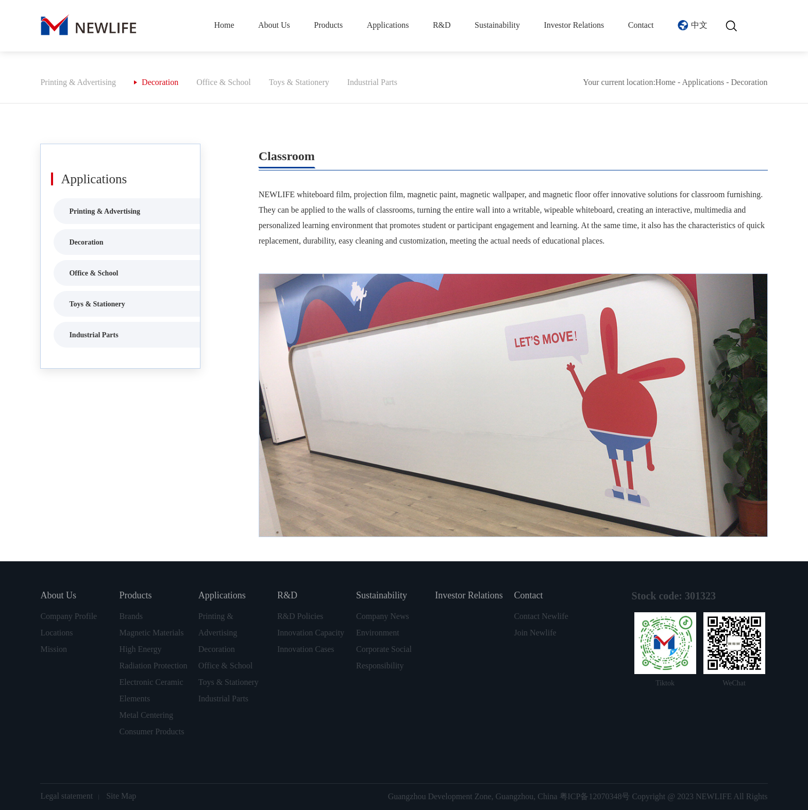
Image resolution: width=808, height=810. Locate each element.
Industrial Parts (372, 82)
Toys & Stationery (299, 82)
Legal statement (66, 795)
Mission (53, 649)
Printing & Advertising (78, 82)
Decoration (160, 82)
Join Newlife (535, 632)
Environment (377, 632)
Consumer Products (152, 731)
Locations (56, 632)
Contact (641, 25)
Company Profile (68, 616)
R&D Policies (300, 616)
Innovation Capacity (310, 632)
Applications (388, 25)
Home (224, 25)
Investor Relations (574, 25)
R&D (442, 25)
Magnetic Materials (152, 632)
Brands (131, 616)
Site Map (121, 795)
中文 (699, 25)
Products (328, 25)
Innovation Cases (305, 649)
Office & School (223, 82)
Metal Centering (146, 715)
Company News (382, 616)
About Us (274, 25)
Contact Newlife (541, 616)
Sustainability (497, 25)
